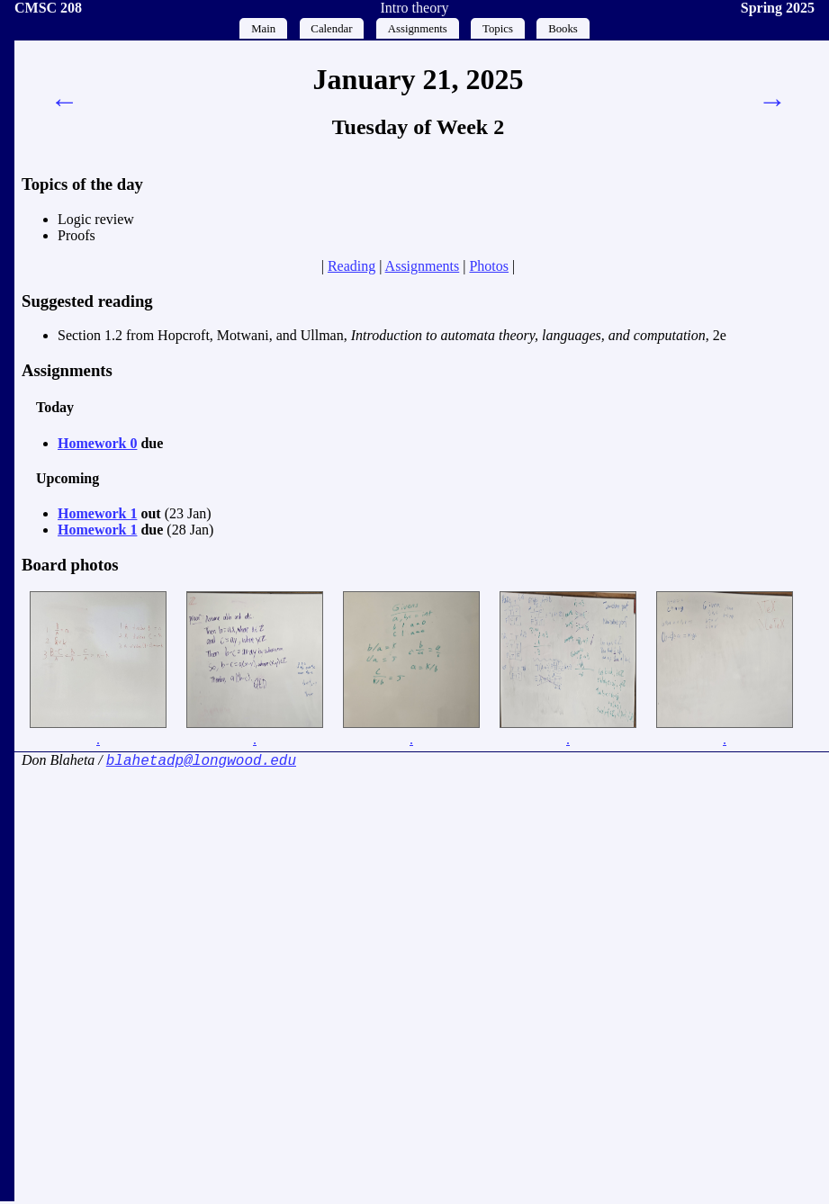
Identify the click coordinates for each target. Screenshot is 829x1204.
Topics (497, 28)
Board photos (70, 564)
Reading (351, 266)
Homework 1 (97, 513)
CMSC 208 (48, 7)
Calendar (331, 28)
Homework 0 (97, 443)
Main (263, 28)
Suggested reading (87, 301)
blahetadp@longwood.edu (201, 762)
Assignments (417, 28)
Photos (489, 266)
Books (563, 28)
